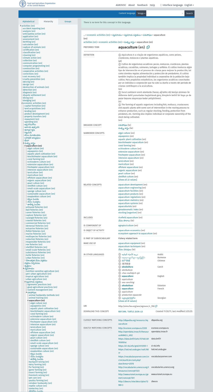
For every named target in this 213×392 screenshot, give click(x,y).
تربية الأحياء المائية (130, 254)
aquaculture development (130, 184)
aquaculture (127, 276)
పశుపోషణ (147, 35)
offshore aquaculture (128, 167)
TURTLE (130, 311)
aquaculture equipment (129, 243)
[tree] (48, 208)
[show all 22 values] (127, 180)
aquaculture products (128, 194)
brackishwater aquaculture (131, 142)
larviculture (123, 161)
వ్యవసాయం (117, 35)
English (188, 5)
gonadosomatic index (128, 209)
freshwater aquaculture (129, 155)
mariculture (123, 164)
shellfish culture (126, 176)
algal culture (124, 133)
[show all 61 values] (127, 301)
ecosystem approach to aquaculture (135, 233)
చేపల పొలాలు (124, 220)
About (131, 5)
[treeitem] (29, 26)
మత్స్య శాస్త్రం (129, 42)
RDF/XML (122, 311)
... (84, 35)
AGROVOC (121, 5)
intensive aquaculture (128, 158)
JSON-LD (139, 311)
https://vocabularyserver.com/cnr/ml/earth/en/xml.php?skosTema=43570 (133, 360)
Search (189, 13)
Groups (68, 21)
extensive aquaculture (128, 152)
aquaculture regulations (129, 197)
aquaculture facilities (128, 191)
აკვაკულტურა (128, 298)
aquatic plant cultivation (130, 139)
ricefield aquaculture (128, 217)
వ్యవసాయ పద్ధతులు (132, 35)
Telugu (141, 13)
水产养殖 (126, 260)
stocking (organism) (127, 212)
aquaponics (123, 136)
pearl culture (124, 173)
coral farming (124, 145)
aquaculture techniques (129, 246)
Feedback (142, 5)
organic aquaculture (127, 170)
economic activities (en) (98, 35)
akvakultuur (127, 285)
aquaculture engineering (129, 188)
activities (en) (90, 42)
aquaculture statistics (128, 200)
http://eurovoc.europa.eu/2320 (132, 328)
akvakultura (127, 267)
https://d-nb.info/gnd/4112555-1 (133, 346)
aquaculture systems (128, 203)
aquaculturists (125, 206)
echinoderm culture (127, 148)
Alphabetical (28, 21)
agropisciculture (126, 225)
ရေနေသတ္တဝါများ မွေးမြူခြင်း (133, 257)
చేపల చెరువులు (124, 249)
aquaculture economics (129, 230)
